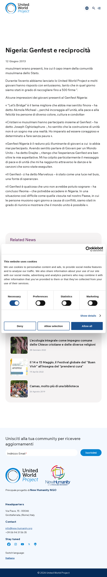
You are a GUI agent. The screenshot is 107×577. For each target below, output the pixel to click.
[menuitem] (10, 558)
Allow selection (53, 325)
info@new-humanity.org (18, 528)
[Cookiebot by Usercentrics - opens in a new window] (88, 249)
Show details (88, 315)
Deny (20, 325)
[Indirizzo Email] (41, 452)
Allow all (87, 325)
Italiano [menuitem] (10, 558)
